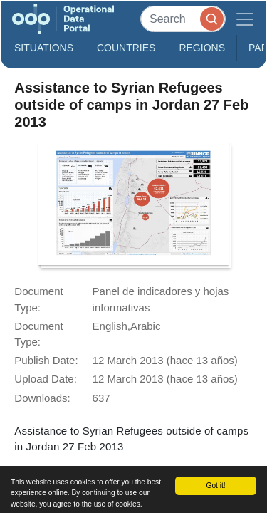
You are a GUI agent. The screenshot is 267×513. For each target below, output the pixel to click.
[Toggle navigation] (245, 19)
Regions (202, 47)
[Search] (183, 19)
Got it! (215, 485)
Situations (43, 47)
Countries (126, 47)
